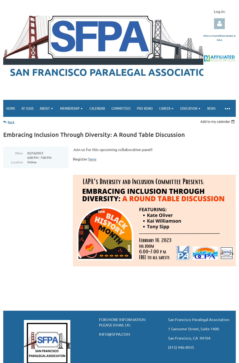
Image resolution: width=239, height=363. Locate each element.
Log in (219, 23)
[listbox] (218, 121)
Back (11, 122)
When (19, 153)
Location (17, 162)
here (92, 159)
